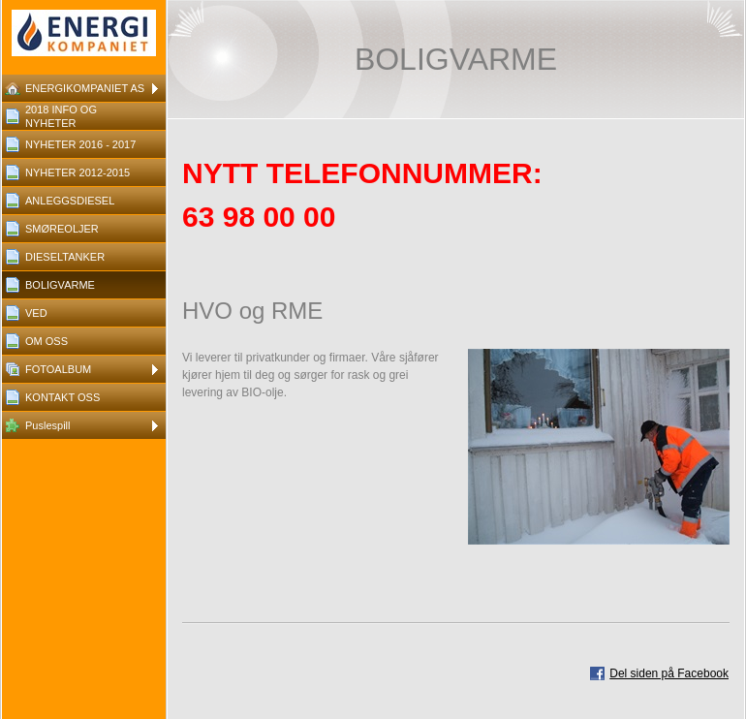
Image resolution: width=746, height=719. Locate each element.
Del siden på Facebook (669, 673)
